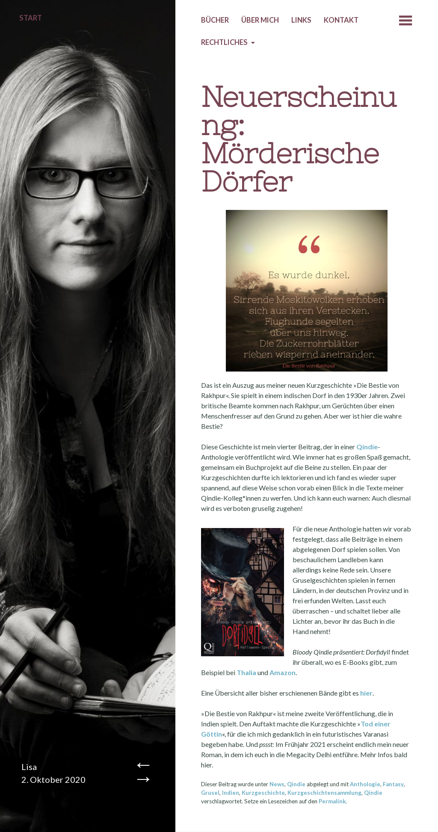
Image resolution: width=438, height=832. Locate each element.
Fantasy (393, 784)
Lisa (29, 766)
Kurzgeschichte (263, 792)
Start (30, 18)
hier (366, 693)
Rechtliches (224, 42)
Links (301, 20)
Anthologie (365, 784)
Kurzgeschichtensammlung (324, 792)
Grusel (210, 792)
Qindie (367, 447)
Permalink (332, 801)
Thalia (246, 672)
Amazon (282, 672)
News (276, 784)
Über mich (260, 20)
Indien (230, 792)
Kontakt (341, 20)
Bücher (215, 20)
